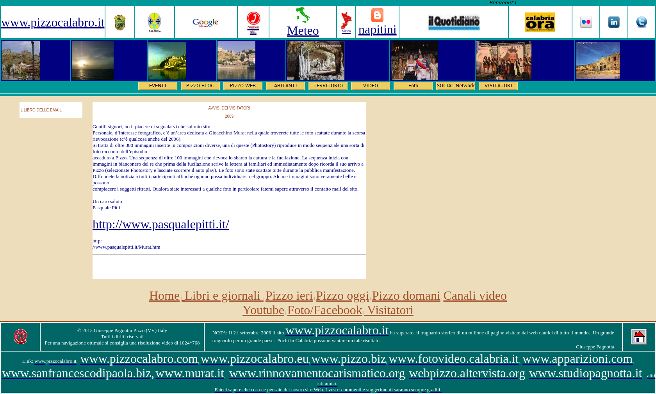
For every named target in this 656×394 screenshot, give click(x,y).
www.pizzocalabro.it (52, 22)
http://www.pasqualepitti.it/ (161, 224)
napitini (377, 29)
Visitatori (389, 310)
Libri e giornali (224, 295)
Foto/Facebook (324, 310)
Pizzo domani (406, 295)
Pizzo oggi (342, 295)
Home (164, 295)
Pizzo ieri (289, 295)
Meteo (303, 30)
